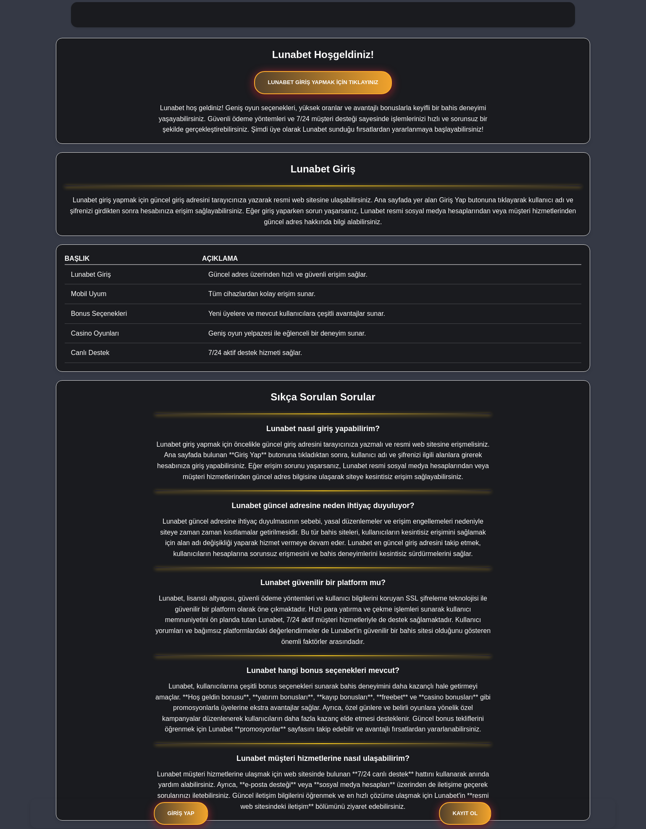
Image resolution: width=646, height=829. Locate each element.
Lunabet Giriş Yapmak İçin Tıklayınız (323, 82)
